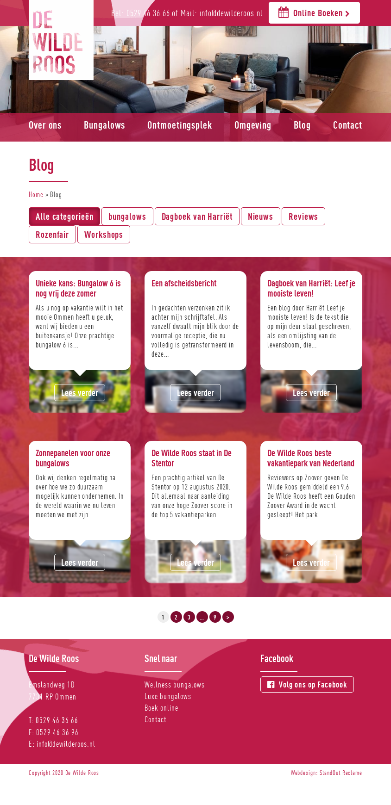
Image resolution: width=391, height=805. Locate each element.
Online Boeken (314, 12)
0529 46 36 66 (57, 720)
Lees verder (79, 392)
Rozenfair (52, 234)
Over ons (45, 125)
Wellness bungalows (175, 684)
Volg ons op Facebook (307, 684)
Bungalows (104, 125)
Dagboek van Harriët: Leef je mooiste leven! (311, 288)
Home (36, 194)
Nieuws (260, 216)
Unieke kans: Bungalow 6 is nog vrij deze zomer (78, 288)
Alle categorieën (64, 216)
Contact (347, 125)
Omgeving (252, 125)
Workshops (103, 234)
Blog (302, 125)
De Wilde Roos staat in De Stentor (191, 457)
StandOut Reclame (341, 772)
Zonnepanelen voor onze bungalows (73, 457)
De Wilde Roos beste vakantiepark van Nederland (310, 457)
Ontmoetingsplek (179, 125)
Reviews (303, 216)
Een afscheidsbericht (183, 283)
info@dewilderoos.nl (66, 744)
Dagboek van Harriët (197, 216)
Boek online (161, 707)
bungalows (127, 216)
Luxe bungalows (168, 696)
